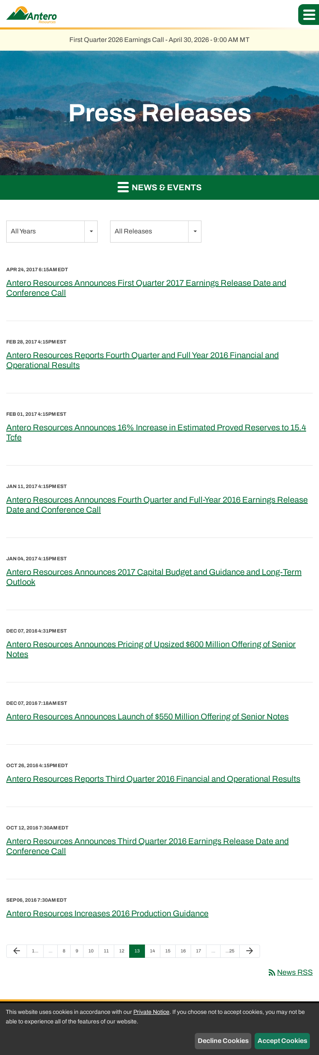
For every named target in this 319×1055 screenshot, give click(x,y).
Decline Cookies (223, 1040)
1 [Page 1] (37, 953)
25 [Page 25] (230, 953)
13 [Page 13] (139, 953)
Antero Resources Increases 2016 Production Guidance (107, 913)
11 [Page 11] (108, 953)
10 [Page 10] (93, 953)
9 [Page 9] (79, 953)
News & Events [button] (160, 186)
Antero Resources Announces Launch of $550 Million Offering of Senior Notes (147, 716)
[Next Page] (249, 951)
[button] (308, 14)
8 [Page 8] (66, 953)
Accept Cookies (282, 1040)
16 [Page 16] (185, 953)
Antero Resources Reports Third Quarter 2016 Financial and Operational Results (153, 778)
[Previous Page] (16, 951)
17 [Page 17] (201, 953)
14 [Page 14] (155, 953)
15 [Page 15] (170, 953)
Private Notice (151, 1012)
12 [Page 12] (124, 953)
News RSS (290, 972)
